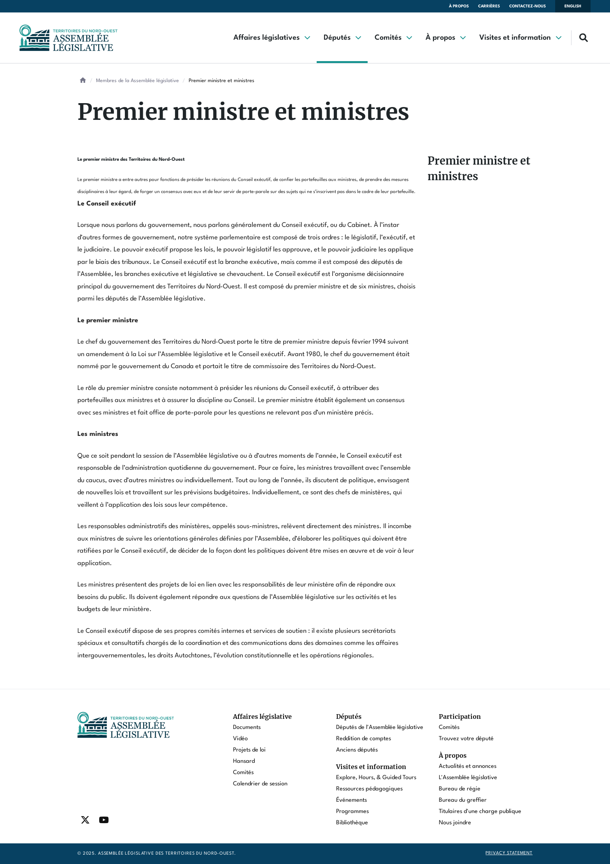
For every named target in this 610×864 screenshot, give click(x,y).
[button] (271, 37)
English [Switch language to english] (572, 6)
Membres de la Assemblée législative (137, 80)
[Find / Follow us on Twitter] (85, 820)
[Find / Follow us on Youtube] (104, 820)
